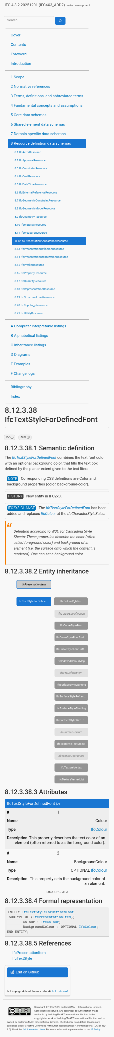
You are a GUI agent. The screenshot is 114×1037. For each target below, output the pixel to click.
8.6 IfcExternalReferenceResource (35, 192)
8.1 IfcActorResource (27, 152)
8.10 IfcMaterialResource (30, 224)
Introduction (21, 63)
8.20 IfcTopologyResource (31, 305)
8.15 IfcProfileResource (29, 265)
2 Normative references (30, 86)
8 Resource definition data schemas (41, 143)
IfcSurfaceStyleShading (71, 708)
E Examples (20, 364)
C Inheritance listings (28, 345)
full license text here (33, 1029)
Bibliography (21, 387)
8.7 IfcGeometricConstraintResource (37, 200)
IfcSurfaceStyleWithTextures (72, 720)
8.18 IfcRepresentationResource (34, 289)
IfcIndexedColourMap (71, 661)
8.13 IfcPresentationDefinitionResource (39, 249)
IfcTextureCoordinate (71, 755)
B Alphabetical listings (29, 335)
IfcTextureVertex (71, 767)
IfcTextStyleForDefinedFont (34, 457)
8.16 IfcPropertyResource (30, 273)
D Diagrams (20, 354)
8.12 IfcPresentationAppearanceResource (41, 241)
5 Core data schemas (28, 115)
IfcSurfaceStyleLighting (71, 684)
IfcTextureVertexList (71, 779)
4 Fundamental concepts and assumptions (46, 105)
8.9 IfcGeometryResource (30, 216)
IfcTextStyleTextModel (71, 744)
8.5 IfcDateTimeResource (30, 184)
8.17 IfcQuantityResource (30, 281)
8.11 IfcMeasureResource (30, 232)
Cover (15, 35)
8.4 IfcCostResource (27, 176)
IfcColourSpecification (71, 613)
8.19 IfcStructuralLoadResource (34, 297)
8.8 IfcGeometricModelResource (34, 208)
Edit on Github (24, 972)
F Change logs (23, 373)
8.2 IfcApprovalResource (30, 160)
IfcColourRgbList (71, 601)
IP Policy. (96, 1029)
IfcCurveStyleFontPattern (72, 649)
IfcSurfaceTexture (71, 732)
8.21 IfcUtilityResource (28, 313)
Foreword (19, 54)
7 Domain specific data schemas (38, 134)
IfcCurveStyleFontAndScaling (72, 637)
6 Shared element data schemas (38, 124)
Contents (18, 44)
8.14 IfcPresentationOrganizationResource (41, 257)
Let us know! (60, 991)
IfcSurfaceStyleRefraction (72, 696)
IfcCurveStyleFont (71, 625)
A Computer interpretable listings (38, 326)
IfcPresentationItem (34, 584)
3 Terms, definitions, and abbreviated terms (47, 96)
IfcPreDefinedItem (71, 672)
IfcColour (48, 513)
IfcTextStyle (22, 958)
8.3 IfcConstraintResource (30, 168)
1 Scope (17, 77)
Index (15, 396)
